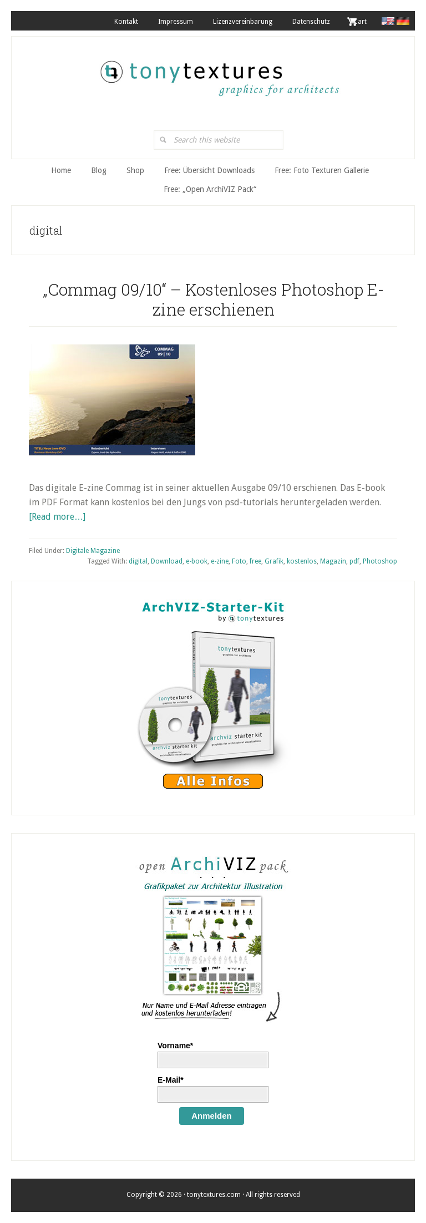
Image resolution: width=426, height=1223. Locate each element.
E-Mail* (171, 1079)
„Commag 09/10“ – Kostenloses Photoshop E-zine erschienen (213, 299)
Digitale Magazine (93, 551)
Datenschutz (311, 22)
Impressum (175, 22)
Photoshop (380, 561)
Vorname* (175, 1045)
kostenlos (302, 561)
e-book (196, 561)
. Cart (358, 22)
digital (138, 561)
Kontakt (126, 22)
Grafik (274, 561)
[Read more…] (57, 516)
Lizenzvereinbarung (242, 22)
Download (166, 561)
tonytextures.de (218, 72)
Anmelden (211, 1115)
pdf (354, 561)
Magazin (333, 561)
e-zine (220, 561)
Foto (239, 561)
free (255, 561)
